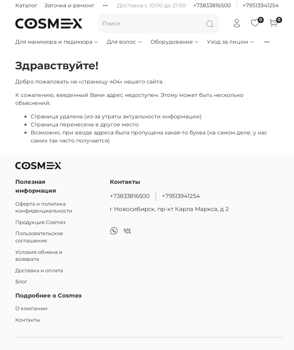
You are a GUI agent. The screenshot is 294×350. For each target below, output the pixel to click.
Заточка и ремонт (69, 5)
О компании (31, 308)
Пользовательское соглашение (39, 237)
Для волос (124, 41)
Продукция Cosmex (40, 222)
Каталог (26, 5)
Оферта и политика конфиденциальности (43, 207)
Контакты (27, 320)
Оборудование (174, 41)
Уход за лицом (231, 41)
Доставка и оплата (39, 270)
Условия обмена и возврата (38, 255)
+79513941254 (261, 5)
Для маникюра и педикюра (57, 41)
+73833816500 (212, 5)
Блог (21, 282)
